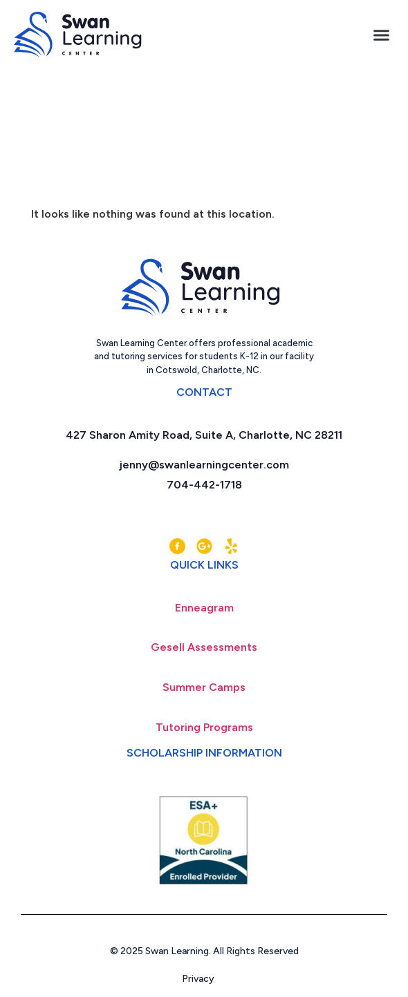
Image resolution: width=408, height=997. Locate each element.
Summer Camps (204, 687)
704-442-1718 (204, 484)
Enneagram (204, 607)
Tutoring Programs (204, 727)
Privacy (204, 979)
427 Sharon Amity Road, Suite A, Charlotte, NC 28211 (204, 434)
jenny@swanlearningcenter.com (204, 464)
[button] (382, 35)
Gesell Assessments (204, 647)
